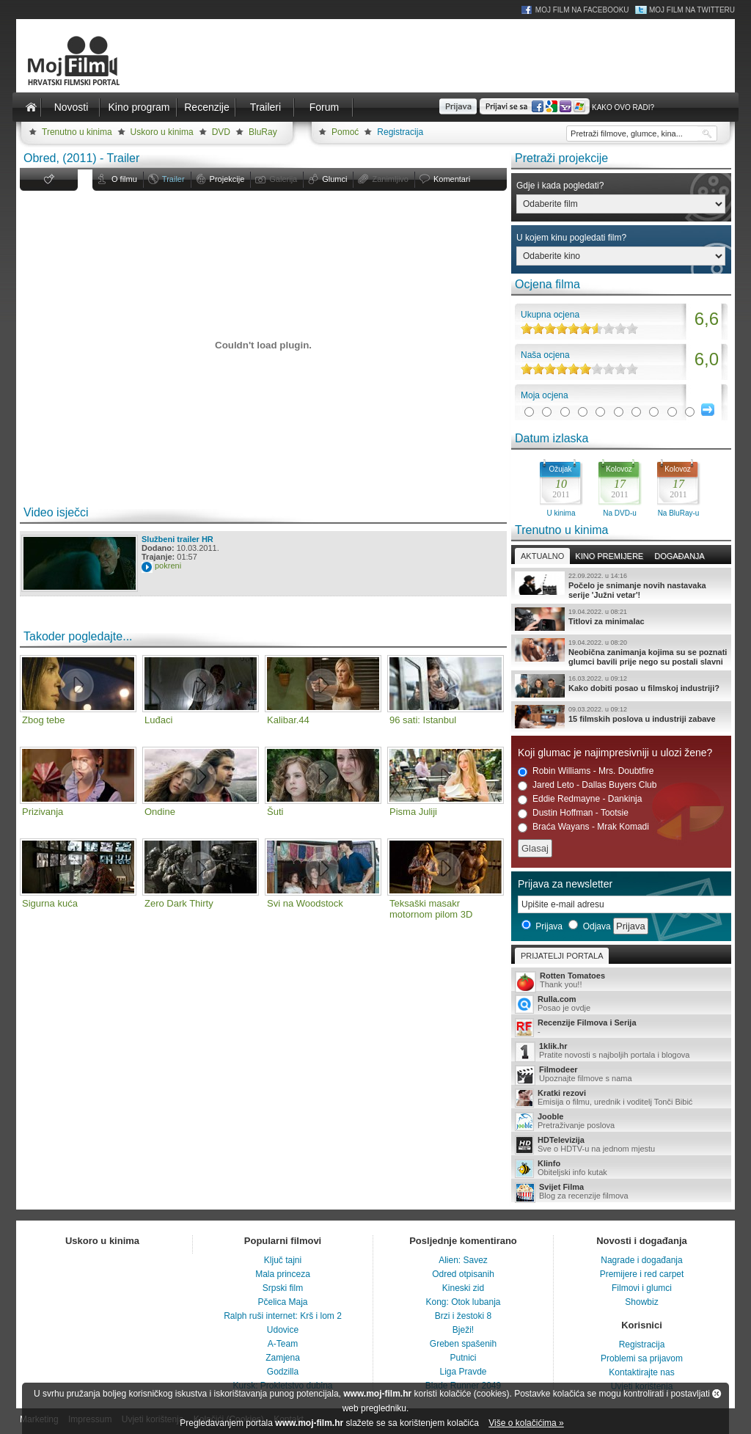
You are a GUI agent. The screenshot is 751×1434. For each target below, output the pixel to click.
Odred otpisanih (463, 1274)
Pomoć (345, 132)
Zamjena (282, 1358)
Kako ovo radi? (623, 107)
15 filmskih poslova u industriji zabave (621, 716)
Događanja (679, 556)
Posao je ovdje (621, 1004)
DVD (221, 132)
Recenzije (206, 107)
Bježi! (463, 1330)
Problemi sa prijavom (642, 1358)
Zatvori (716, 1394)
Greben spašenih (463, 1344)
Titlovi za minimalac (621, 619)
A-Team (283, 1344)
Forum (324, 107)
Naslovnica (31, 107)
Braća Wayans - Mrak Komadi (583, 827)
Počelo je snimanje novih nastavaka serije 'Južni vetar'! (621, 585)
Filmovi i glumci (642, 1288)
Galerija (283, 179)
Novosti (71, 107)
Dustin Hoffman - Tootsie (573, 813)
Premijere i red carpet (642, 1274)
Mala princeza (282, 1274)
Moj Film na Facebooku (582, 10)
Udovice (282, 1330)
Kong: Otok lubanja (462, 1302)
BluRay (263, 132)
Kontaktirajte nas (641, 1372)
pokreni (168, 565)
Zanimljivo (390, 179)
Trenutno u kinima (77, 132)
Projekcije (227, 179)
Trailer (173, 179)
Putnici (463, 1358)
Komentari (451, 179)
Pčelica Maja (282, 1302)
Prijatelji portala (562, 955)
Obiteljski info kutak (621, 1168)
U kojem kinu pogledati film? (571, 238)
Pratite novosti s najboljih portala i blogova (621, 1051)
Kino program (138, 107)
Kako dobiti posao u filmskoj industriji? (621, 686)
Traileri (265, 107)
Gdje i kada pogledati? (560, 185)
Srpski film (283, 1288)
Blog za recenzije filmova (621, 1192)
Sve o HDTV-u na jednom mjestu (621, 1145)
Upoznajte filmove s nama (621, 1075)
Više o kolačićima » (526, 1423)
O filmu (124, 179)
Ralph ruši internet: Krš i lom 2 (283, 1316)
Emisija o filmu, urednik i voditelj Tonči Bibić (621, 1098)
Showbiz (641, 1302)
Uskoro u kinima (162, 132)
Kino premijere (609, 556)
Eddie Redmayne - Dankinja (580, 799)
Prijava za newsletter (565, 884)
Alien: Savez (463, 1260)
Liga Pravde (462, 1372)
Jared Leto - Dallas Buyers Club (587, 785)
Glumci (334, 179)
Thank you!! (621, 981)
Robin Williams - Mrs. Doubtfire (585, 771)
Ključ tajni (282, 1260)
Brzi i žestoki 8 (463, 1316)
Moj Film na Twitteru (692, 10)
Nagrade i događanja (641, 1260)
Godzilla (282, 1372)
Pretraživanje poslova (621, 1121)
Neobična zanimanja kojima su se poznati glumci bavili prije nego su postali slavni (621, 652)
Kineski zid (463, 1288)
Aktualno (542, 556)
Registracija (400, 132)
